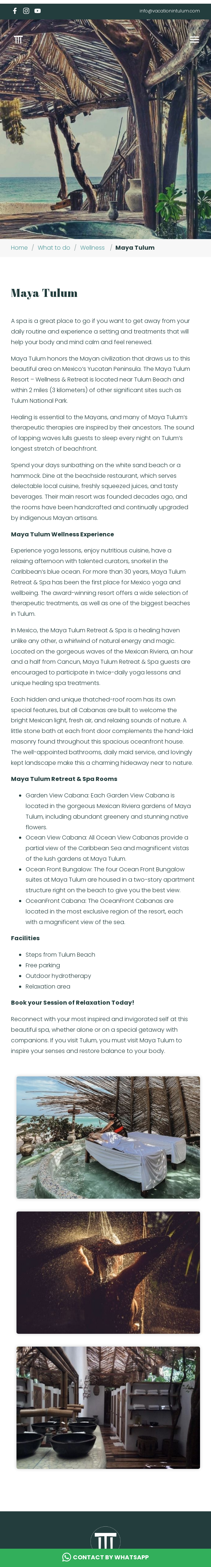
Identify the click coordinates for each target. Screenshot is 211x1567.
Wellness (92, 247)
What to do (54, 247)
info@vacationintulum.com (170, 11)
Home (19, 247)
